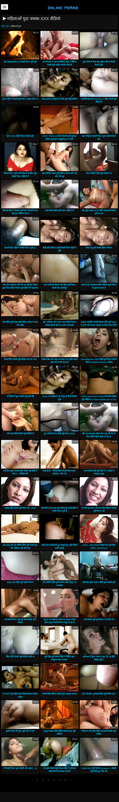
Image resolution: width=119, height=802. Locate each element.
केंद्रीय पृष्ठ (5, 26)
